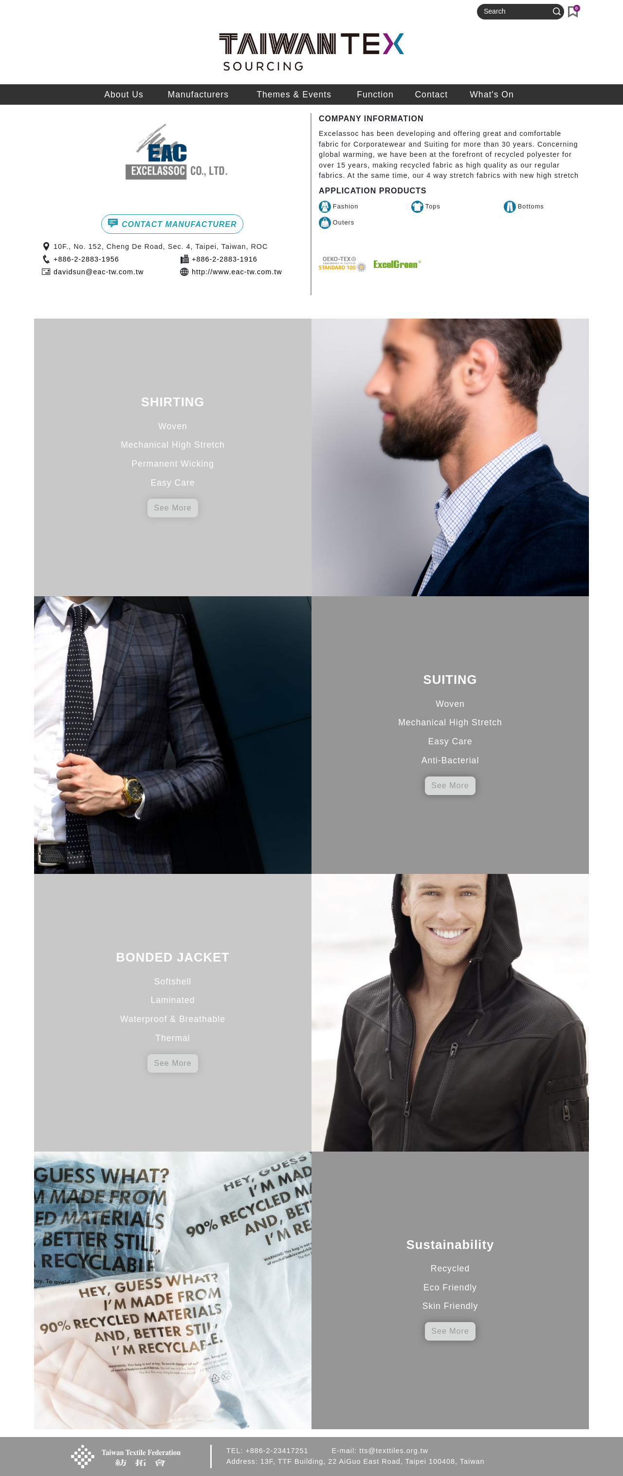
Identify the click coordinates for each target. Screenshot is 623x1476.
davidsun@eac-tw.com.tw (99, 272)
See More (172, 508)
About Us (123, 94)
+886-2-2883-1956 (86, 259)
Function (375, 94)
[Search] (516, 12)
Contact (431, 94)
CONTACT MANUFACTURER (172, 223)
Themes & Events (294, 94)
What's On (492, 94)
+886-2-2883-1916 (224, 259)
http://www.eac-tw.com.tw (237, 272)
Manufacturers (198, 94)
